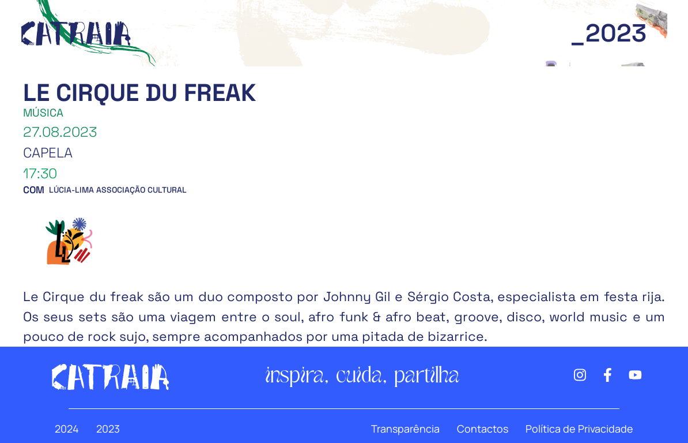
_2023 (608, 33)
